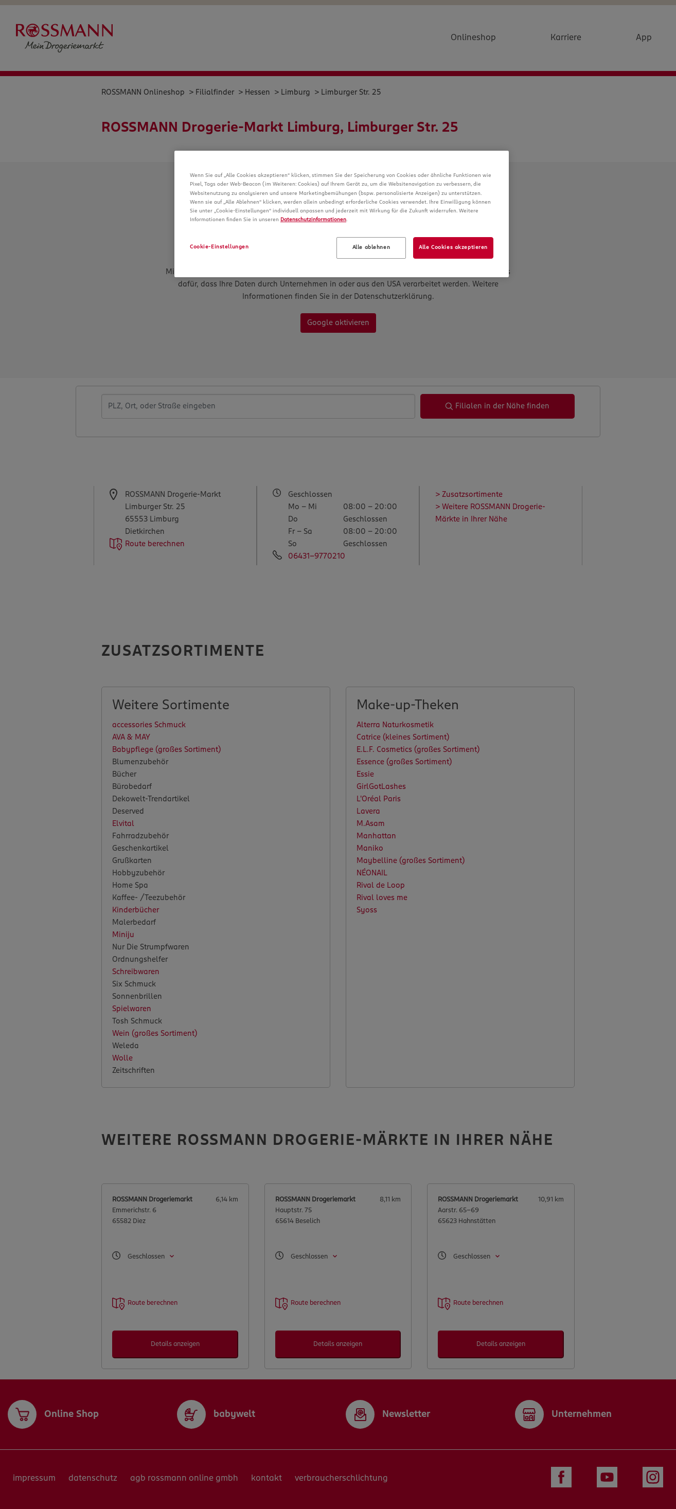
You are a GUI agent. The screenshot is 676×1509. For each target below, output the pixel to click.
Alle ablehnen (371, 247)
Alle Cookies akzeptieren (453, 247)
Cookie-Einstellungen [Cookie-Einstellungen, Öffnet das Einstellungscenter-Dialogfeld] (219, 246)
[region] (341, 214)
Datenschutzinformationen (313, 219)
